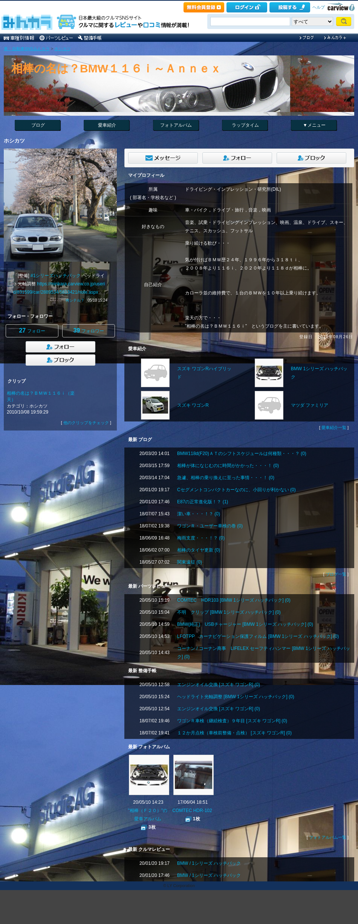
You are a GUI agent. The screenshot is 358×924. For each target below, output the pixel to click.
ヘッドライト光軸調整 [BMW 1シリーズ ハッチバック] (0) (235, 696)
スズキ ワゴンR (193, 405)
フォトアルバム (176, 125)
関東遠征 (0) (189, 562)
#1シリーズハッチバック (56, 275)
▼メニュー (314, 125)
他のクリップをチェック (86, 422)
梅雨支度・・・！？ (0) (201, 538)
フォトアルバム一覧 (327, 837)
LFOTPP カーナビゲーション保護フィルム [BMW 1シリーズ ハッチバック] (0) (258, 636)
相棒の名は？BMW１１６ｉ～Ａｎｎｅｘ (116, 68)
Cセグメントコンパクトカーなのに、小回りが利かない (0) (236, 489)
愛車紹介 (107, 125)
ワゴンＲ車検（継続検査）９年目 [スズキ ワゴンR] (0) (232, 720)
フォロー (32, 330)
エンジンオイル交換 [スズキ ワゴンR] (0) (218, 684)
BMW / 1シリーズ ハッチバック (209, 863)
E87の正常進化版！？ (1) (202, 501)
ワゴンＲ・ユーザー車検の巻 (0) (210, 526)
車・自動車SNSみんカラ (27, 48)
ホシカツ (62, 48)
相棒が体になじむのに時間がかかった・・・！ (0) (228, 465)
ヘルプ (318, 7)
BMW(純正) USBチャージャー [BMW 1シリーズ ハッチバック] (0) (245, 624)
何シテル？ (75, 300)
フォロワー (88, 330)
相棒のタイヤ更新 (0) (198, 550)
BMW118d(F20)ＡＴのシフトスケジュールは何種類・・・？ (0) (241, 453)
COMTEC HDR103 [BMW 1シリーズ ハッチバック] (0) (234, 600)
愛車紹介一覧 (333, 427)
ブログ (38, 125)
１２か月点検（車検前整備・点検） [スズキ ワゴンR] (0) (234, 733)
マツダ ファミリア (309, 405)
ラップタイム (245, 125)
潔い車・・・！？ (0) (198, 513)
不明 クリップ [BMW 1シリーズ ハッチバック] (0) (229, 612)
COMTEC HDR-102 (192, 810)
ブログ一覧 (336, 574)
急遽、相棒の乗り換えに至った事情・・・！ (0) (225, 477)
